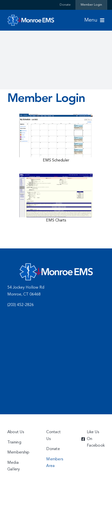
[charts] (56, 176)
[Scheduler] (56, 116)
